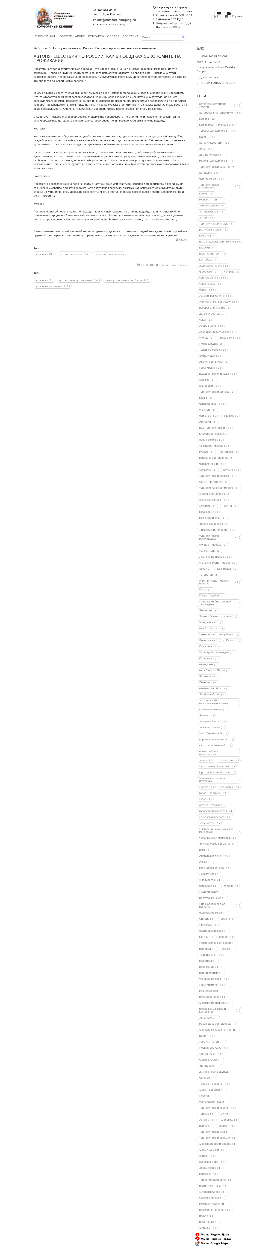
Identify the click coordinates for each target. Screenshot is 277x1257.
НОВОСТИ (65, 36)
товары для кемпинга (213, 130)
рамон (203, 850)
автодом (204, 172)
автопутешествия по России (124, 280)
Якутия (227, 506)
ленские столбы (209, 727)
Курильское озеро (211, 494)
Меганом (204, 1228)
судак (202, 319)
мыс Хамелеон (208, 991)
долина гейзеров (210, 524)
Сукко (224, 1114)
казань (203, 398)
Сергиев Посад (209, 1198)
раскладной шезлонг (212, 1210)
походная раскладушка (214, 373)
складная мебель (210, 544)
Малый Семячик (209, 1150)
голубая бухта (208, 628)
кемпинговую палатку (148, 216)
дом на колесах (209, 154)
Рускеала (205, 676)
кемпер (203, 193)
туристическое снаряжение (209, 186)
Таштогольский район (213, 1180)
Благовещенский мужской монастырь (216, 830)
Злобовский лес (209, 694)
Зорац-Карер (207, 1168)
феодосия (206, 271)
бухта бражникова (211, 931)
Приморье (205, 925)
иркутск (204, 1216)
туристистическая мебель (216, 488)
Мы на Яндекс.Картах (213, 1239)
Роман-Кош (206, 610)
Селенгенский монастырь (215, 838)
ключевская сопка (210, 434)
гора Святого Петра (212, 670)
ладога (203, 760)
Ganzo (203, 589)
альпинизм (206, 386)
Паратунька (206, 874)
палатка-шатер (209, 253)
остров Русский (209, 805)
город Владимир (210, 793)
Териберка (227, 787)
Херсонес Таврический (214, 331)
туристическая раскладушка (209, 537)
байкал (203, 289)
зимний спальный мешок (215, 301)
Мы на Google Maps (211, 1243)
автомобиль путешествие (76, 280)
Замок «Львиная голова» (215, 616)
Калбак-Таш (207, 550)
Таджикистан (207, 955)
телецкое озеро (209, 349)
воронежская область (213, 739)
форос (223, 937)
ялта (202, 148)
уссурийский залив (211, 1102)
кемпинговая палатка (49, 286)
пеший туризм (208, 973)
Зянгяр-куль (207, 1065)
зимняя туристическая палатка (214, 582)
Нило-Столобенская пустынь (212, 905)
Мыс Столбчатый (210, 733)
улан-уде (205, 410)
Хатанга (204, 1120)
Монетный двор (209, 1090)
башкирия (205, 886)
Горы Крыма (207, 367)
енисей (203, 1156)
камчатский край (209, 518)
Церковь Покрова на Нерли (217, 1029)
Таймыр (204, 1114)
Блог (45, 48)
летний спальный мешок (215, 844)
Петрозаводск (208, 343)
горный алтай (208, 199)
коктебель (205, 259)
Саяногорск (206, 658)
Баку (202, 568)
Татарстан (206, 574)
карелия (204, 247)
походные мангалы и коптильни (212, 1010)
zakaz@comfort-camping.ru (114, 20)
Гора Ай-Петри (209, 1041)
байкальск (205, 416)
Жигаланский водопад (213, 1071)
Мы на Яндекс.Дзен (212, 1234)
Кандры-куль (207, 622)
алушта (228, 470)
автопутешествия (210, 142)
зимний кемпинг (209, 205)
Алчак (203, 862)
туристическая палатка (214, 166)
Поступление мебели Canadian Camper (216, 69)
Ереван (223, 1126)
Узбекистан (206, 823)
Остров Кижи (208, 1059)
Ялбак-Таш (226, 760)
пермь (203, 1126)
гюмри (203, 1035)
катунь (203, 937)
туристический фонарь (214, 392)
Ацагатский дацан (210, 856)
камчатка (205, 235)
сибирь (203, 337)
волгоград (205, 961)
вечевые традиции (211, 1204)
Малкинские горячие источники (212, 780)
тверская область (210, 1084)
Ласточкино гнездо (211, 556)
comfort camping (209, 277)
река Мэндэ (206, 967)
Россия (204, 1096)
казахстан (205, 512)
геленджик (206, 664)
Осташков (205, 646)
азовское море (208, 1162)
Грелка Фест (207, 1053)
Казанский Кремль (211, 446)
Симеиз (204, 919)
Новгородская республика (216, 634)
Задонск (225, 919)
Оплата (113, 36)
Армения (205, 422)
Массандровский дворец (215, 1144)
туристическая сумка (213, 1132)
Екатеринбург (208, 892)
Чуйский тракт (208, 404)
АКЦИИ (80, 36)
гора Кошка (206, 1222)
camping (229, 271)
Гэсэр (202, 799)
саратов (229, 416)
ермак (226, 949)
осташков (226, 452)
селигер (204, 379)
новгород (205, 949)
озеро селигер (208, 440)
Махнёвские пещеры (212, 1003)
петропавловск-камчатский (216, 241)
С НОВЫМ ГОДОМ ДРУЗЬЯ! (216, 83)
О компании (45, 36)
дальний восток (209, 313)
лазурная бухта (209, 721)
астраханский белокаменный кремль (213, 702)
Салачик (204, 1077)
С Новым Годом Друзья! (212, 56)
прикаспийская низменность (208, 753)
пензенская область (212, 688)
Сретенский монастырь (214, 772)
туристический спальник (215, 1138)
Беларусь (205, 470)
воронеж (205, 1174)
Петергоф (205, 682)
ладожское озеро (210, 265)
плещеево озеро (210, 997)
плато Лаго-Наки (210, 1186)
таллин (228, 886)
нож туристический (212, 428)
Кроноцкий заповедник (214, 652)
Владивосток (207, 880)
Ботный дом (207, 355)
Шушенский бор (209, 1192)
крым (202, 136)
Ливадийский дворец (213, 530)
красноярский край (211, 868)
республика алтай (210, 229)
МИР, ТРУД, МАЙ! (209, 62)
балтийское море (210, 913)
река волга (227, 337)
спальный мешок (210, 500)
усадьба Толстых (210, 979)
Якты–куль (206, 1017)
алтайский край (209, 211)
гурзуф (203, 452)
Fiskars (230, 640)
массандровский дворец (215, 1023)
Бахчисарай (224, 568)
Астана (203, 715)
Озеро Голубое (209, 595)
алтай (203, 217)
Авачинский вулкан (211, 361)
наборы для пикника (212, 307)
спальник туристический (215, 562)
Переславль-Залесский (214, 766)
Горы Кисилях (208, 985)
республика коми (210, 898)
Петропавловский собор (215, 943)
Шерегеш (227, 1120)
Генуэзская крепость (212, 817)
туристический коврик (213, 1108)
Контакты (96, 36)
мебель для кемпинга (213, 160)
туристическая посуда (213, 223)
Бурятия (205, 506)
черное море (207, 179)
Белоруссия (207, 640)
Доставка (130, 36)
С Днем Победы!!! (208, 77)
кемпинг (41, 280)
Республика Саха (210, 1047)
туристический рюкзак (214, 476)
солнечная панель (210, 709)
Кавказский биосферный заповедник (215, 603)
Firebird (203, 787)
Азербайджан (208, 325)
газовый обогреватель (213, 811)
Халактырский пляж (212, 295)
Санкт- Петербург (211, 482)
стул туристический (212, 745)
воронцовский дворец (213, 458)
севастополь (207, 283)
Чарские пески (208, 464)
